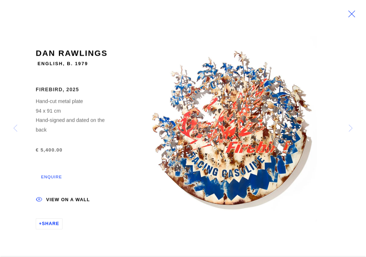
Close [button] (350, 16)
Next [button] (350, 128)
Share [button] (50, 224)
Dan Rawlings (72, 54)
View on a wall (63, 201)
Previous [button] (15, 128)
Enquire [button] (51, 178)
